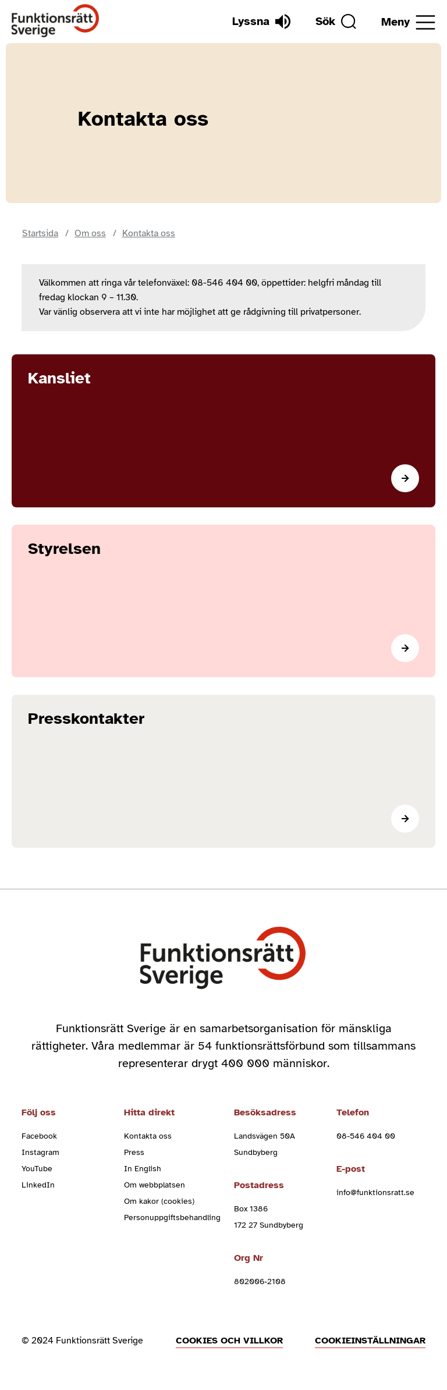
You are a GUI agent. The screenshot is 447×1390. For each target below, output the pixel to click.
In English (142, 1169)
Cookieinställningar (370, 1340)
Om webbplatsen (154, 1185)
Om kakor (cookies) (159, 1201)
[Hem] (56, 21)
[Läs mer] (223, 430)
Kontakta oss (148, 1136)
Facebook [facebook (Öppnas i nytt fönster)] (39, 1136)
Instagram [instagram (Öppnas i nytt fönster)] (40, 1152)
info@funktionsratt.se (375, 1192)
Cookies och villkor (229, 1340)
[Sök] (335, 21)
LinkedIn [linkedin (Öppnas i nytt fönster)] (38, 1185)
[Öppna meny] (408, 22)
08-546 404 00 (365, 1136)
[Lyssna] (261, 21)
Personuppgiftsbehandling (172, 1217)
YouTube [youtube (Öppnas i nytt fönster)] (37, 1169)
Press (134, 1152)
